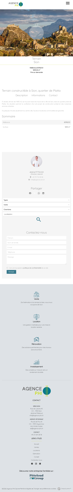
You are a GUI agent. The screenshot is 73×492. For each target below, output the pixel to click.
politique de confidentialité (32, 268)
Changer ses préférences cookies (44, 489)
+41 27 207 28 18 (36, 435)
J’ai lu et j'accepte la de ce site (28, 268)
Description (22, 95)
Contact (53, 95)
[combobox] (36, 200)
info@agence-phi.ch (38, 180)
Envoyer (11, 272)
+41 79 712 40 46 (37, 177)
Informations (38, 95)
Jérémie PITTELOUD (36, 172)
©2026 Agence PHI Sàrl (10, 489)
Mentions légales (25, 489)
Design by (66, 488)
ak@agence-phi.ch (36, 428)
